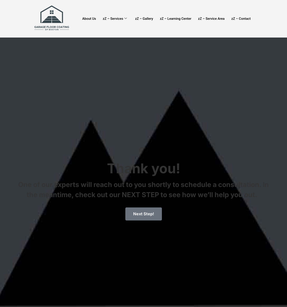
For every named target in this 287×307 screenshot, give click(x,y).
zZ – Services (115, 19)
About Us (89, 19)
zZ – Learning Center (175, 19)
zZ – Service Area (211, 19)
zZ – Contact (241, 19)
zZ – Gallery (144, 19)
